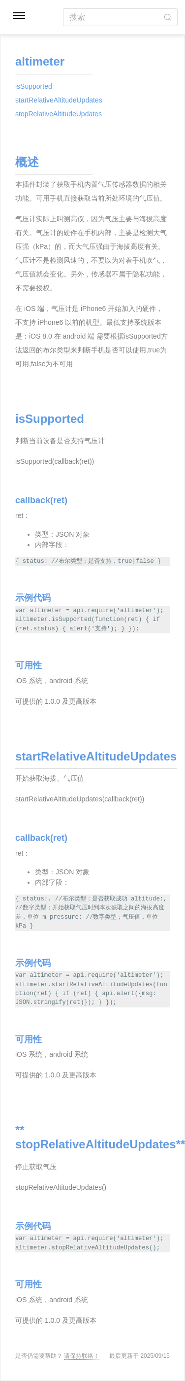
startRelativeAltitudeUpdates (58, 100)
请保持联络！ (81, 1355)
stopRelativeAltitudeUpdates (58, 114)
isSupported (33, 86)
